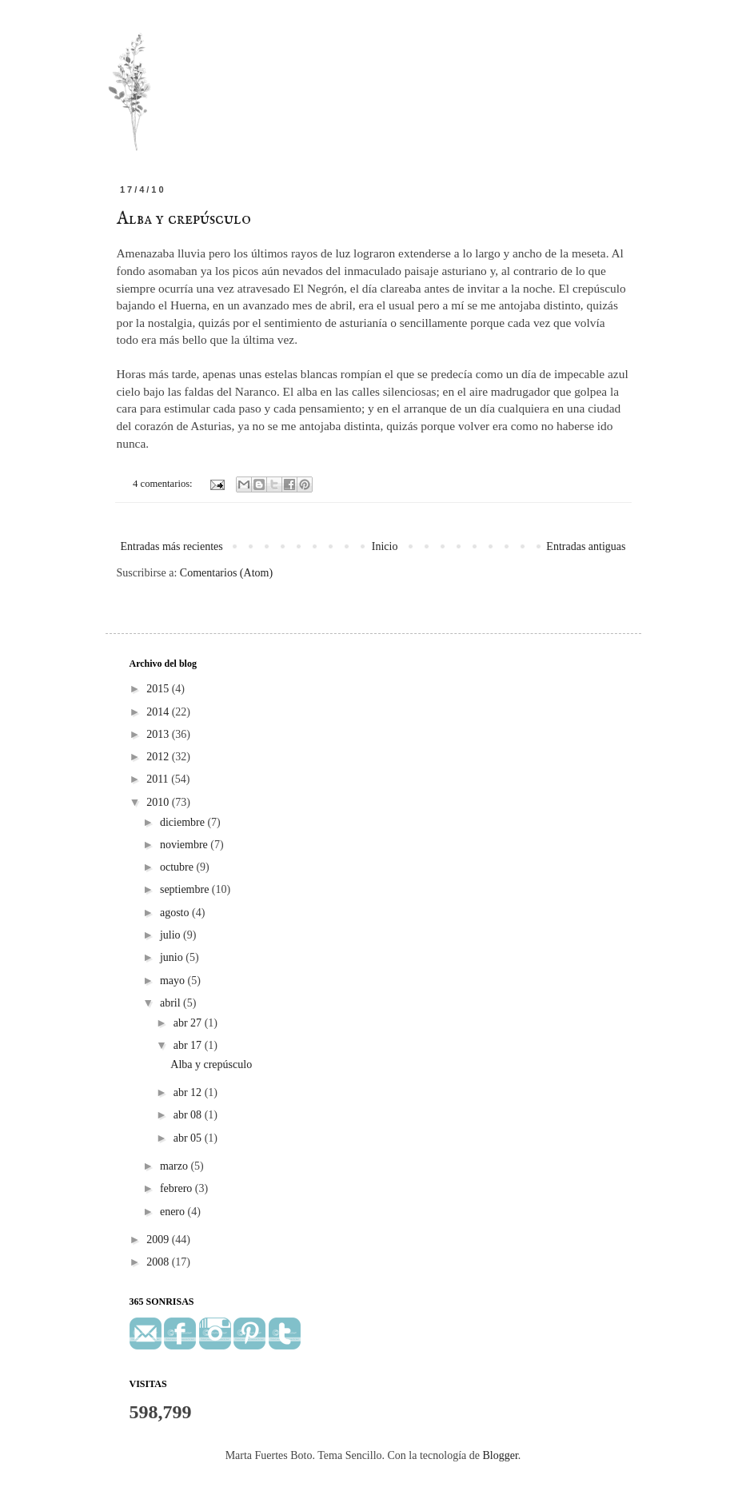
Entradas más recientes (172, 546)
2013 (159, 734)
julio (171, 935)
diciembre (183, 822)
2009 (159, 1240)
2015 (159, 689)
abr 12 (189, 1092)
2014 (159, 712)
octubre (178, 867)
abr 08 (189, 1115)
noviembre (185, 845)
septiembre (186, 889)
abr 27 (189, 1023)
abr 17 (189, 1045)
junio (173, 957)
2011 (158, 779)
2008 (159, 1262)
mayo (174, 981)
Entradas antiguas (585, 546)
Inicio (385, 546)
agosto (176, 913)
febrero (177, 1188)
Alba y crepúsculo (184, 219)
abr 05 (189, 1138)
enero (174, 1212)
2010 (159, 802)
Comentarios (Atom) (226, 573)
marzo (175, 1166)
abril (171, 1003)
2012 (159, 757)
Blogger (500, 1455)
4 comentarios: (164, 483)
